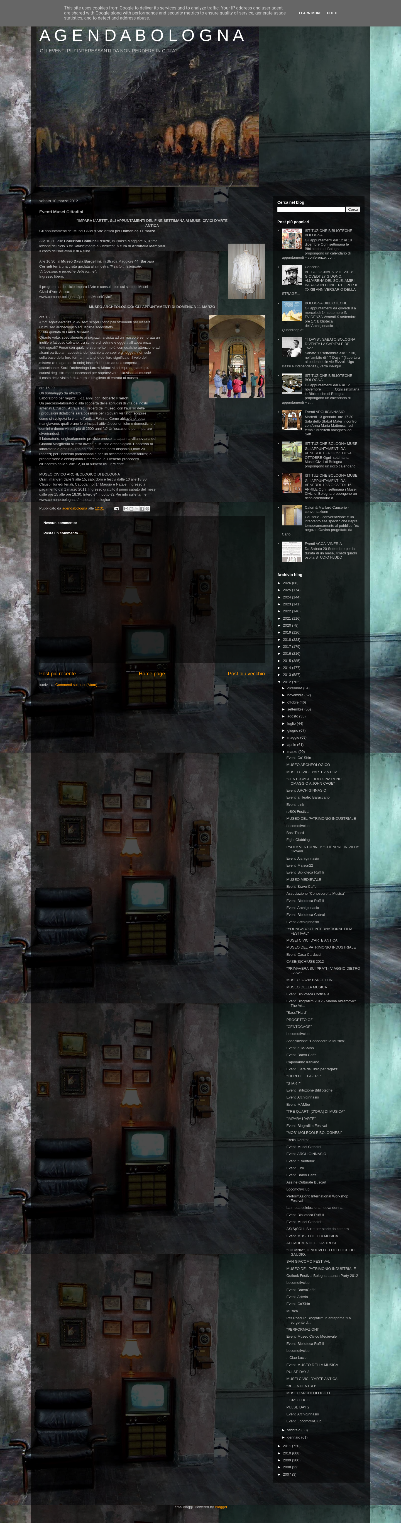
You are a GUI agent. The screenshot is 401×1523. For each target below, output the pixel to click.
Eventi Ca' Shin (298, 758)
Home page (152, 673)
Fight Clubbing (298, 840)
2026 (287, 583)
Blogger (221, 1507)
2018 (287, 639)
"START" (293, 1083)
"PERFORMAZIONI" (302, 1329)
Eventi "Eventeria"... (302, 1161)
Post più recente (57, 673)
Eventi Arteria (297, 1297)
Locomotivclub (297, 826)
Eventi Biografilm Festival (306, 1126)
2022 (287, 611)
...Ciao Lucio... (297, 1357)
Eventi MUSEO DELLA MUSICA (312, 1236)
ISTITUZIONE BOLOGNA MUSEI (331, 444)
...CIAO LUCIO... (299, 1400)
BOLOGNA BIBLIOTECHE (326, 303)
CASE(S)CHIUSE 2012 (305, 961)
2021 (287, 618)
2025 (287, 590)
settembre (295, 709)
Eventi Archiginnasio (302, 858)
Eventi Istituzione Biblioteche (309, 1090)
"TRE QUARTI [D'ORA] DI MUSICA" (315, 1111)
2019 (287, 632)
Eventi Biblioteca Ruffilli (305, 872)
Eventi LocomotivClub (303, 1421)
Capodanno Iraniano (302, 1062)
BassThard (295, 833)
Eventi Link (295, 804)
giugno (293, 730)
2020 (287, 625)
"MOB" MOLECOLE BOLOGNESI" (314, 1133)
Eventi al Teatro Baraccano (307, 797)
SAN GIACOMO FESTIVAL (308, 1261)
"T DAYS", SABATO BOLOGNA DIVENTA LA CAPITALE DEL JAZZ (330, 343)
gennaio (294, 1437)
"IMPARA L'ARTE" (301, 1119)
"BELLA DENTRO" (301, 1386)
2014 (287, 668)
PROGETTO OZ (299, 1020)
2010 (287, 1453)
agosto (293, 716)
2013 (287, 675)
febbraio (294, 1430)
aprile (292, 745)
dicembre (295, 688)
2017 (287, 646)
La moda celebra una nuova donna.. (315, 1208)
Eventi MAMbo (298, 1104)
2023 (287, 604)
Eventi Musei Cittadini (303, 1147)
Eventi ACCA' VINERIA (323, 544)
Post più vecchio (246, 673)
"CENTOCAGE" (299, 1027)
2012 (287, 682)
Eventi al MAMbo (300, 1048)
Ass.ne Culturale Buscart (306, 1182)
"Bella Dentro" (297, 1140)
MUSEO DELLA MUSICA (306, 987)
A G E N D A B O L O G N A (141, 35)
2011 (287, 1446)
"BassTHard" (296, 1012)
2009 (287, 1460)
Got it (332, 13)
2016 (287, 653)
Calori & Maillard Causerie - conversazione (327, 509)
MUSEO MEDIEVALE (303, 879)
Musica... (293, 1311)
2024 (287, 597)
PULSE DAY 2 (297, 1407)
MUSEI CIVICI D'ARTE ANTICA (312, 772)
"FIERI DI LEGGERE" (303, 1076)
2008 (287, 1467)
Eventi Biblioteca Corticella (307, 994)
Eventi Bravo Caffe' (301, 886)
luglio (292, 723)
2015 (287, 661)
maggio (293, 737)
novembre (295, 695)
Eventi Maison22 (299, 865)
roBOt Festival (297, 811)
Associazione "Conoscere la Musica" (315, 893)
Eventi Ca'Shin (298, 1304)
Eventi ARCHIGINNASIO (324, 412)
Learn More (310, 13)
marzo (293, 752)
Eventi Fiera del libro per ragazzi (312, 1069)
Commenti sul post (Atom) (76, 685)
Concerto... (313, 267)
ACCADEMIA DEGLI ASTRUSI (311, 1243)
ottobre (293, 702)
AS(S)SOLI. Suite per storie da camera (317, 1229)
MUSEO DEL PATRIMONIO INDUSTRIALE (321, 818)
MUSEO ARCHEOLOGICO (308, 765)
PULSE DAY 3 (297, 1372)
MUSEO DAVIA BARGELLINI (309, 980)
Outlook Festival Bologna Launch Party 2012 (322, 1276)
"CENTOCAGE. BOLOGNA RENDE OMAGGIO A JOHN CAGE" (315, 781)
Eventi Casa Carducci (303, 954)
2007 (287, 1474)
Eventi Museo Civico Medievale (311, 1336)
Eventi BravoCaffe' (301, 1290)
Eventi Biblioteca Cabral (305, 915)
